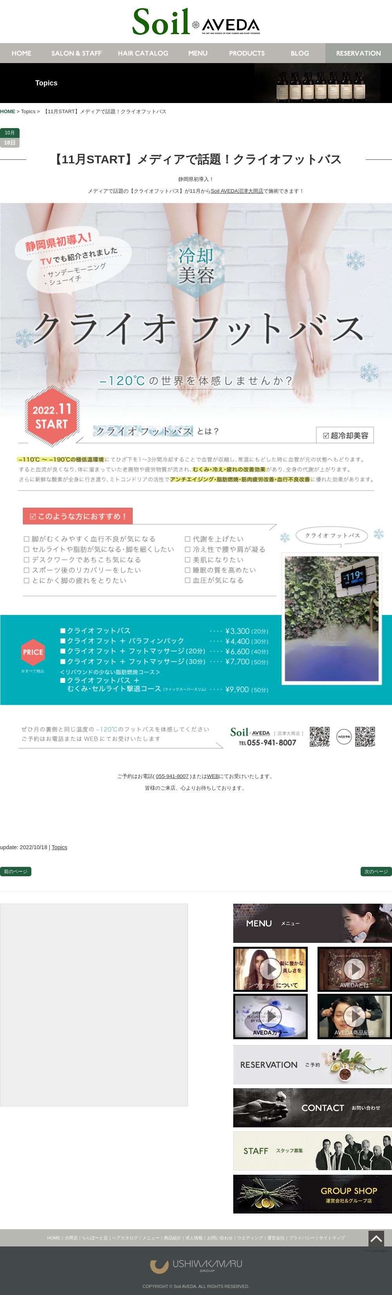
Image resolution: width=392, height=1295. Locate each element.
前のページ (15, 871)
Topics (46, 83)
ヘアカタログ (125, 1237)
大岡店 (71, 1237)
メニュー (151, 1237)
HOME (53, 1237)
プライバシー (302, 1237)
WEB (213, 776)
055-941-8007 (172, 776)
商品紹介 (172, 1237)
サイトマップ (332, 1237)
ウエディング (250, 1237)
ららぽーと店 (95, 1237)
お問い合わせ (220, 1237)
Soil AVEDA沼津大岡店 (237, 191)
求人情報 (194, 1237)
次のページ (376, 871)
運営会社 (276, 1237)
